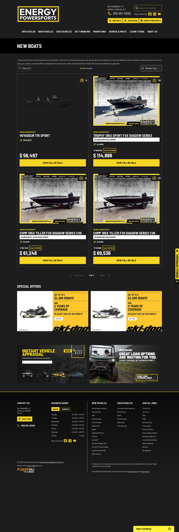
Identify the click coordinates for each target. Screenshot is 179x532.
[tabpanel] (67, 425)
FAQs (144, 419)
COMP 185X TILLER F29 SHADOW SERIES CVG (51, 233)
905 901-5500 (119, 13)
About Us (152, 31)
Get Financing (82, 31)
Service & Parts (118, 31)
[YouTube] (159, 14)
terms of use (145, 471)
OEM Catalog (28, 31)
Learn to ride (137, 31)
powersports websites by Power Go (51, 462)
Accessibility (146, 450)
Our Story (145, 412)
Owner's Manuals (147, 443)
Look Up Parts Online (149, 440)
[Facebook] (150, 14)
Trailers (94, 436)
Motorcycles (96, 412)
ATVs (93, 415)
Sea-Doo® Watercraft (99, 443)
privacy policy (133, 471)
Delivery (145, 447)
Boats (94, 429)
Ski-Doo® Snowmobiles (100, 447)
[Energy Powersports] (38, 14)
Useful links (149, 403)
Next (105, 275)
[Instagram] (154, 14)
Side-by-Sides (96, 419)
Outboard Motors (98, 433)
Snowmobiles (96, 422)
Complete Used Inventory (126, 408)
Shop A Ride (32, 466)
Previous (76, 275)
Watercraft (95, 426)
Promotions (99, 31)
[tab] (55, 409)
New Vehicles (45, 31)
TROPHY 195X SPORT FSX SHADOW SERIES (122, 135)
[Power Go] (40, 470)
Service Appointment (149, 433)
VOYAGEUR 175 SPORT (35, 135)
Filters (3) (24, 68)
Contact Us (146, 408)
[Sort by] (151, 68)
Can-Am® (95, 440)
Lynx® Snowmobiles (99, 450)
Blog (144, 415)
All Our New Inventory (99, 408)
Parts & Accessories (149, 436)
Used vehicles (64, 31)
